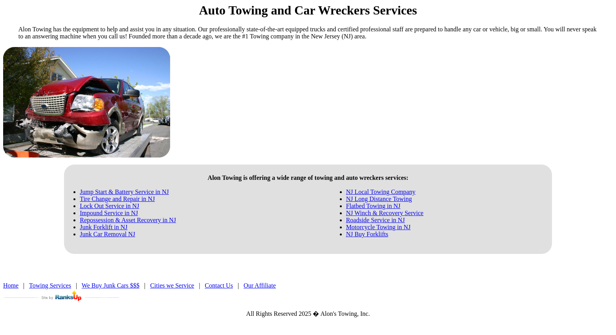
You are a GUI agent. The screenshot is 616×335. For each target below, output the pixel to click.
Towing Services (50, 285)
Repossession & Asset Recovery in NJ (128, 220)
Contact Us (219, 285)
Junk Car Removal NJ (107, 234)
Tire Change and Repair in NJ (117, 199)
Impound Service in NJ (109, 213)
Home (10, 285)
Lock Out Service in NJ (109, 206)
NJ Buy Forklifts (367, 234)
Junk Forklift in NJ (103, 227)
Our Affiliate (260, 285)
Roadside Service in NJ (375, 220)
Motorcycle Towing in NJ (378, 227)
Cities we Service (172, 285)
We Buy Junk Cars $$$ (110, 285)
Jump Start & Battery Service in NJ (124, 191)
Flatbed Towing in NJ (373, 206)
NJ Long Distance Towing (379, 199)
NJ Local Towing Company (381, 191)
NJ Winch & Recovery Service (385, 213)
